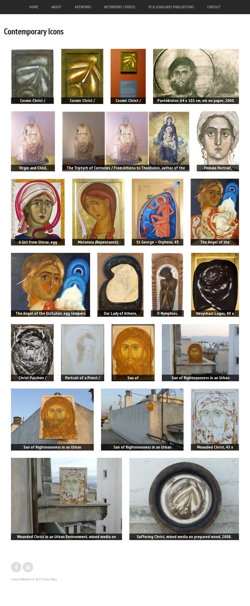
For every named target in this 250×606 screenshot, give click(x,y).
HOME (33, 7)
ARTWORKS (83, 7)
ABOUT (56, 7)
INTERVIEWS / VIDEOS (119, 7)
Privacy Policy (49, 579)
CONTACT (214, 7)
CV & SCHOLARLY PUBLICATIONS (171, 7)
